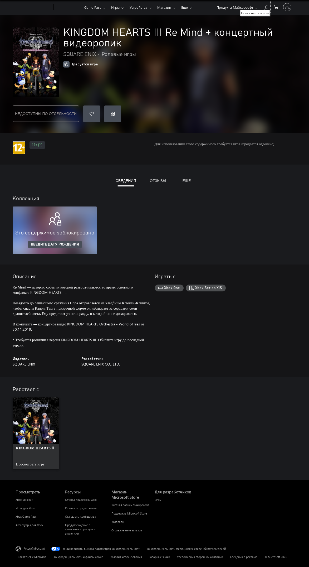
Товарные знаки (159, 557)
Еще (184, 7)
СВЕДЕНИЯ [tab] (126, 180)
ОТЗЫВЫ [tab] (158, 180)
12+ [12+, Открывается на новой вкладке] (37, 145)
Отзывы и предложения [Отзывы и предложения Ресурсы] (81, 508)
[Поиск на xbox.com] (266, 7)
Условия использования (126, 557)
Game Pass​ (92, 7)
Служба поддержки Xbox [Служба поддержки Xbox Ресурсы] (81, 499)
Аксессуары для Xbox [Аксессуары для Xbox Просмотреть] (29, 525)
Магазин (164, 7)
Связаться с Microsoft (32, 557)
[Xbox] (68, 7)
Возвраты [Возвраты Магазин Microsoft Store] (117, 521)
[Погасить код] (112, 113)
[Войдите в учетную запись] (287, 7)
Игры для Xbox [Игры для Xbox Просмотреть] (25, 508)
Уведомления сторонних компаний (200, 557)
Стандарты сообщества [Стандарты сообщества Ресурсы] (80, 516)
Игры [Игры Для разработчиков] (158, 499)
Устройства (138, 7)
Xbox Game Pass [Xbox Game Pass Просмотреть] (26, 516)
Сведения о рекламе (243, 557)
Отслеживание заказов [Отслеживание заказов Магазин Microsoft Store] (126, 530)
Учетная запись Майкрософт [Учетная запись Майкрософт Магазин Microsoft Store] (130, 505)
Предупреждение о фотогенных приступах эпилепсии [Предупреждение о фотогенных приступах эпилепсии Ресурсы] (80, 529)
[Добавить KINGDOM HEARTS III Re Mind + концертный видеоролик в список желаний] (91, 113)
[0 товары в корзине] (276, 7)
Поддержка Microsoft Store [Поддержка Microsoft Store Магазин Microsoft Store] (129, 513)
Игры (115, 7)
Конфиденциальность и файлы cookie (78, 557)
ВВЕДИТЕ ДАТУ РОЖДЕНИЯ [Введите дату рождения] (55, 244)
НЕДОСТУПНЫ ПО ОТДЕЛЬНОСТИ (46, 113)
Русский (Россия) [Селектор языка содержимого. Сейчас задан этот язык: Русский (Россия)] (34, 548)
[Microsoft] (34, 7)
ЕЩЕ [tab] (186, 180)
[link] (36, 433)
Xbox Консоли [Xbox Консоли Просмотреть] (24, 499)
